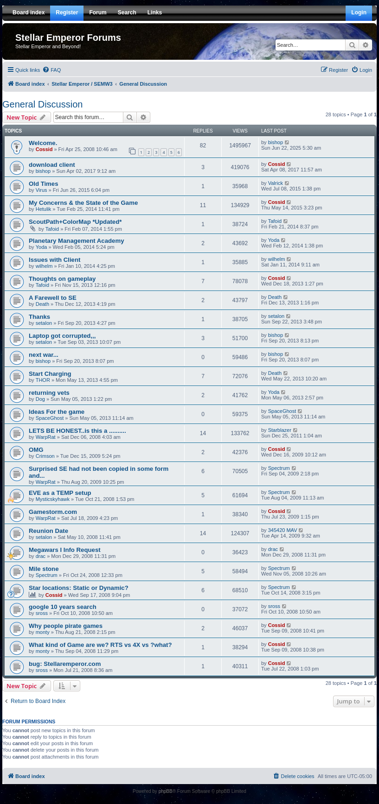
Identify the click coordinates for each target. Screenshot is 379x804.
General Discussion (42, 104)
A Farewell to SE (53, 297)
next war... (43, 354)
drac (40, 556)
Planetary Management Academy (76, 240)
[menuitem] (51, 70)
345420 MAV (282, 530)
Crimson (45, 456)
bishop (275, 142)
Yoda (41, 247)
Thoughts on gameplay (62, 278)
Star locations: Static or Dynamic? (78, 587)
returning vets (49, 392)
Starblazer (279, 430)
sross (42, 613)
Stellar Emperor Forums (68, 37)
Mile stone (43, 568)
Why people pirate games (66, 625)
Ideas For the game (56, 411)
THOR (43, 380)
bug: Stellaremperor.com (65, 663)
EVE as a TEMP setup (60, 492)
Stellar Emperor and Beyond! (48, 46)
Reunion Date (48, 530)
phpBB (166, 791)
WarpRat (46, 437)
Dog (40, 399)
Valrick (275, 183)
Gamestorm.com (53, 511)
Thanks (39, 316)
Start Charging (50, 373)
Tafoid (52, 229)
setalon (44, 323)
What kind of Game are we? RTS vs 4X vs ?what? (100, 644)
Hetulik (43, 209)
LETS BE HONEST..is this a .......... (77, 430)
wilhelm (44, 266)
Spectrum (279, 468)
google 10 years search (62, 606)
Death (42, 304)
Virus (41, 190)
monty (43, 632)
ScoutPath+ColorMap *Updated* (75, 221)
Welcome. (43, 142)
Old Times (43, 183)
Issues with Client (54, 259)
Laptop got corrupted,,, (62, 335)
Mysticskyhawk (53, 499)
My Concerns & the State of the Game (83, 202)
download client (52, 164)
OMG (36, 449)
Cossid (44, 149)
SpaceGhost (50, 418)
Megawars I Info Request (65, 549)
